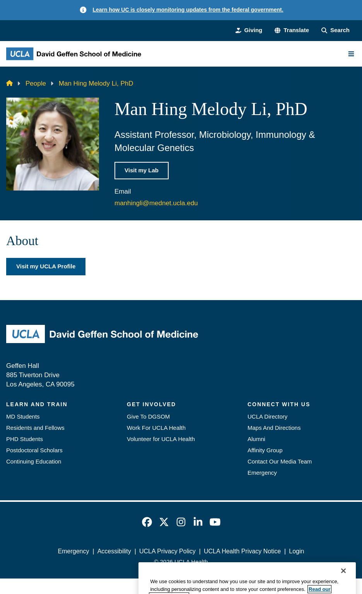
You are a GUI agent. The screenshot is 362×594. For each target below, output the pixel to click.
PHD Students (24, 439)
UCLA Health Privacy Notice (242, 551)
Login (296, 551)
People (36, 83)
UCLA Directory (267, 416)
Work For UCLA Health (156, 427)
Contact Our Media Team (280, 461)
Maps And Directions (274, 427)
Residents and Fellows (35, 427)
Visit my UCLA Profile (45, 266)
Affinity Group (265, 450)
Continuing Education (33, 461)
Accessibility (114, 551)
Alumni (256, 439)
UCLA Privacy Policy (167, 551)
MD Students (23, 416)
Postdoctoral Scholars (34, 450)
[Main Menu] (351, 53)
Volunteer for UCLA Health (161, 439)
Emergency (262, 472)
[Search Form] (335, 30)
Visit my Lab (142, 170)
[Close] (343, 581)
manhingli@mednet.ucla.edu (156, 203)
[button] (291, 30)
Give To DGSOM (148, 416)
